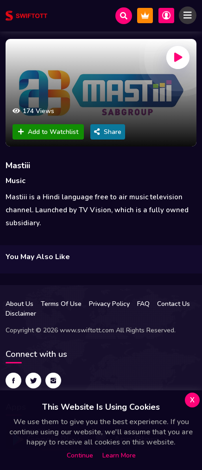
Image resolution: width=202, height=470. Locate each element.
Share (107, 131)
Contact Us (173, 303)
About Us (19, 303)
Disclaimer (21, 313)
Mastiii (18, 165)
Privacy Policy (109, 303)
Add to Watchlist (48, 131)
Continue (80, 455)
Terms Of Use (61, 303)
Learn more (119, 455)
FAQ (143, 303)
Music (15, 181)
